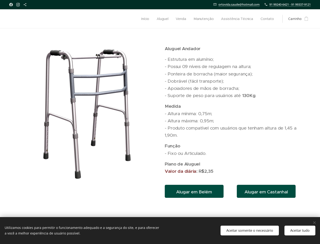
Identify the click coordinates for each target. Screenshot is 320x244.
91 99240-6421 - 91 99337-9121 (290, 4)
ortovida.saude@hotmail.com (239, 4)
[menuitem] (144, 19)
